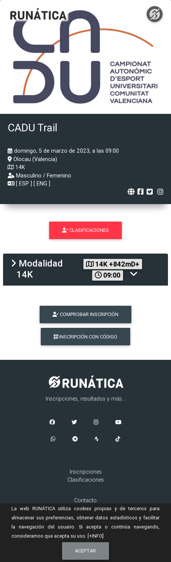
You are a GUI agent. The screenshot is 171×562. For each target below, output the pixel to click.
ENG (42, 183)
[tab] (85, 270)
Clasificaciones (85, 479)
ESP (24, 183)
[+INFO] (96, 536)
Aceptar (85, 551)
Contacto (85, 500)
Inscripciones (86, 471)
